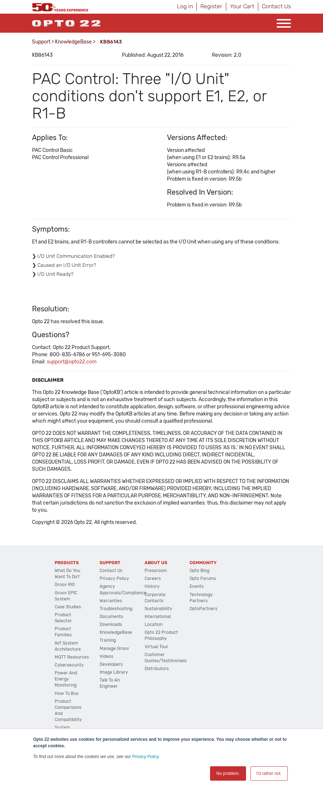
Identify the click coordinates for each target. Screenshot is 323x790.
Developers (111, 664)
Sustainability (158, 608)
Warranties (111, 600)
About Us (156, 562)
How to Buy (67, 693)
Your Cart (242, 6)
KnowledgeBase (73, 42)
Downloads (111, 624)
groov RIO (65, 584)
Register (211, 6)
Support (41, 42)
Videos (106, 656)
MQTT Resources (72, 657)
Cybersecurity (69, 665)
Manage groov (114, 648)
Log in (185, 6)
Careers (153, 578)
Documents (111, 616)
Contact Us (276, 6)
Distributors (157, 668)
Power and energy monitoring (66, 679)
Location (154, 624)
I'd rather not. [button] (269, 773)
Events (197, 586)
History (152, 586)
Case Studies (68, 606)
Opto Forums (203, 578)
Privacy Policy (145, 756)
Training (108, 640)
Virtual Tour (156, 646)
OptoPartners (203, 608)
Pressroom (156, 570)
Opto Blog (199, 570)
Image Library (114, 672)
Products (67, 562)
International (158, 616)
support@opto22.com (71, 362)
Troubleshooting (116, 608)
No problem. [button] (228, 773)
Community (203, 562)
